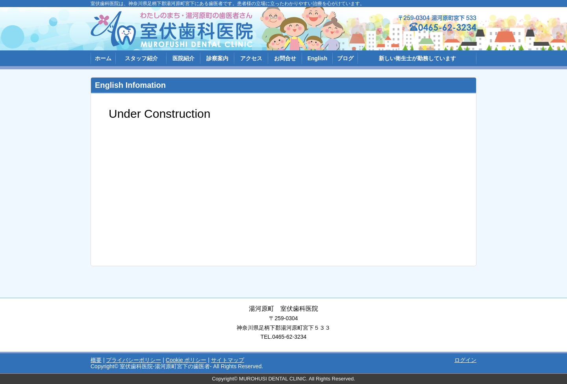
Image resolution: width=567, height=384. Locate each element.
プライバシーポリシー (133, 360)
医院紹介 (183, 58)
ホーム (103, 58)
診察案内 (217, 58)
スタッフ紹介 (141, 58)
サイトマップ (227, 360)
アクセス (251, 58)
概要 (96, 360)
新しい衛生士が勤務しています (417, 58)
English (318, 58)
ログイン (465, 360)
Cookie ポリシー (186, 360)
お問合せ (285, 58)
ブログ (345, 58)
